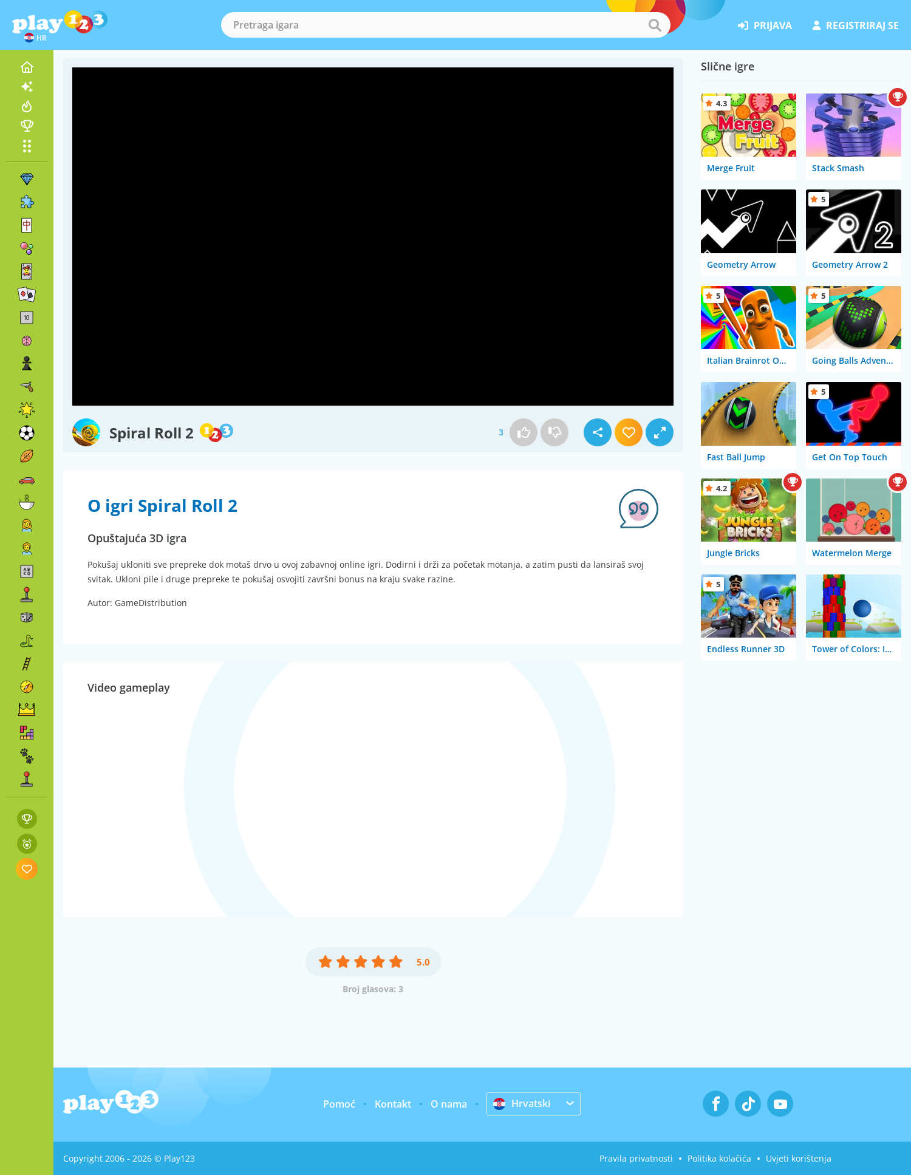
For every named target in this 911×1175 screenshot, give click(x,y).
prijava (765, 25)
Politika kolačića (719, 1158)
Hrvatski (521, 1103)
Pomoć (339, 1104)
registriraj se (856, 25)
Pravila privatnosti (636, 1158)
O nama (449, 1104)
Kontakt (393, 1104)
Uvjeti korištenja (798, 1158)
